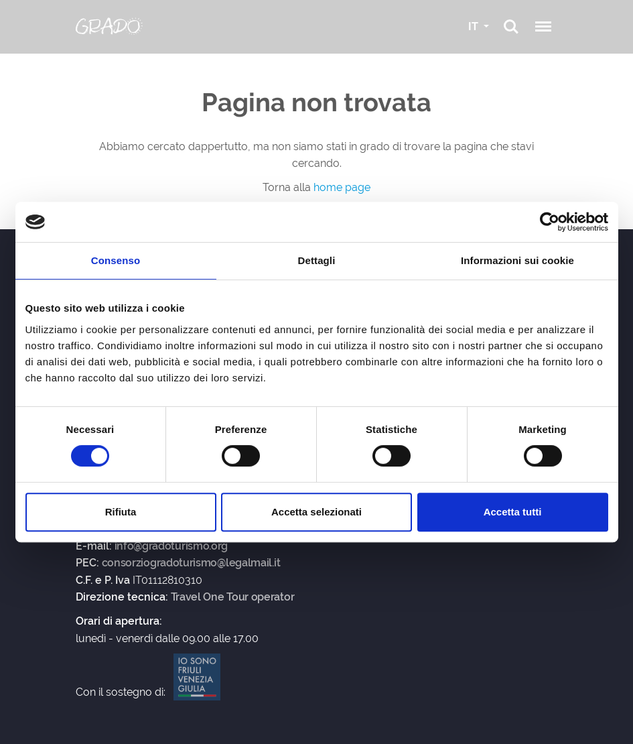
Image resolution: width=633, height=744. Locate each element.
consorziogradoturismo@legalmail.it (191, 563)
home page (341, 187)
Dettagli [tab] (317, 260)
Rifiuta (121, 511)
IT (474, 26)
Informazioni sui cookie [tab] (517, 260)
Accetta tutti (513, 511)
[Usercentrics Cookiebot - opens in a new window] (549, 222)
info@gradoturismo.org (171, 546)
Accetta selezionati (316, 511)
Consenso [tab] (115, 260)
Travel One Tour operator (233, 597)
